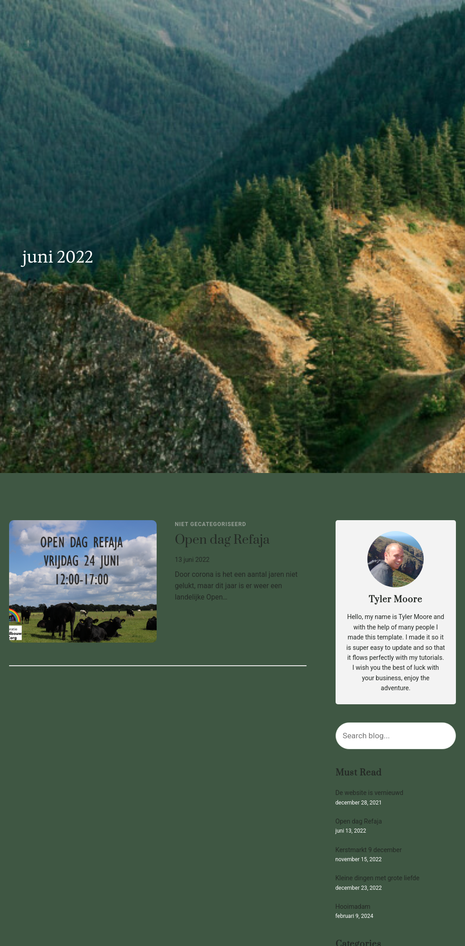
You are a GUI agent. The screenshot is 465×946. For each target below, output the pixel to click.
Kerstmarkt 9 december (369, 850)
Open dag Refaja (222, 540)
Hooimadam (353, 906)
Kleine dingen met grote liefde (378, 878)
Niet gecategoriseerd (210, 524)
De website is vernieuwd (370, 793)
